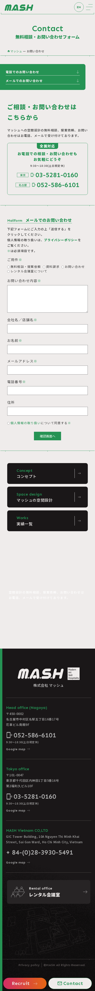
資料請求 (52, 266)
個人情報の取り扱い (26, 423)
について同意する (41, 423)
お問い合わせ (75, 266)
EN (79, 7)
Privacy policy (29, 965)
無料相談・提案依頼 (26, 266)
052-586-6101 (55, 185)
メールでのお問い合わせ (43, 80)
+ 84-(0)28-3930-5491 (39, 852)
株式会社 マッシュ (49, 677)
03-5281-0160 (54, 175)
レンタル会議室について (29, 271)
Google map (18, 749)
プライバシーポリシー (61, 240)
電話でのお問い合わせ (43, 72)
